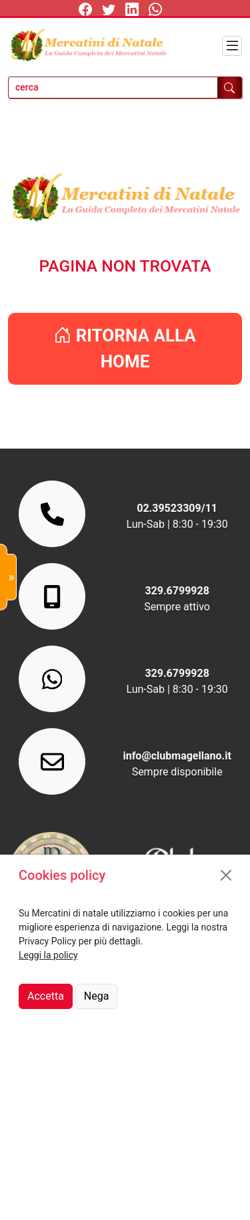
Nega (96, 996)
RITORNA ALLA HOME (125, 348)
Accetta (45, 996)
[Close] (226, 875)
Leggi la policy (48, 955)
